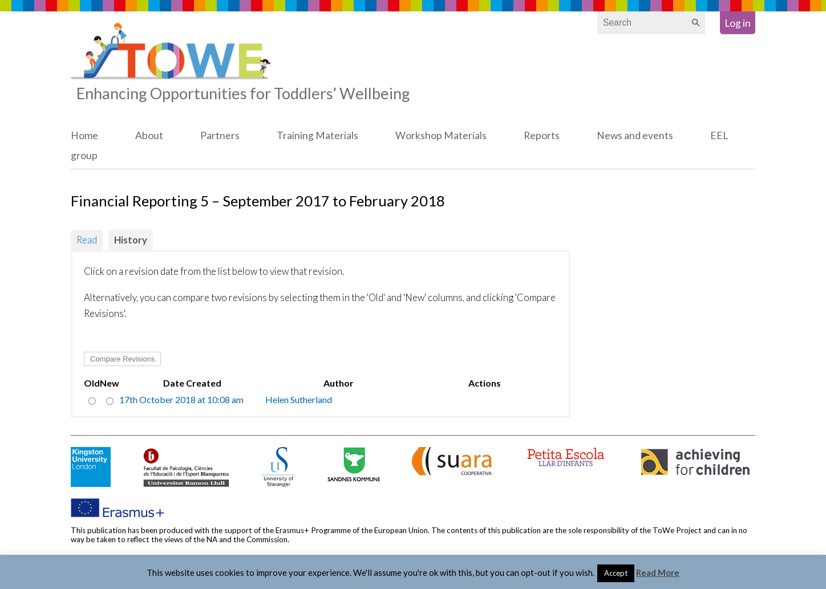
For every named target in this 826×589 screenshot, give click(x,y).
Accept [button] (615, 573)
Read (86, 240)
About (149, 135)
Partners (220, 135)
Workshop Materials (441, 135)
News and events (635, 135)
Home (84, 135)
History (130, 240)
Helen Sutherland (298, 399)
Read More (657, 572)
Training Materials (317, 135)
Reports (542, 135)
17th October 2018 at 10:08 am (181, 399)
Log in (737, 23)
